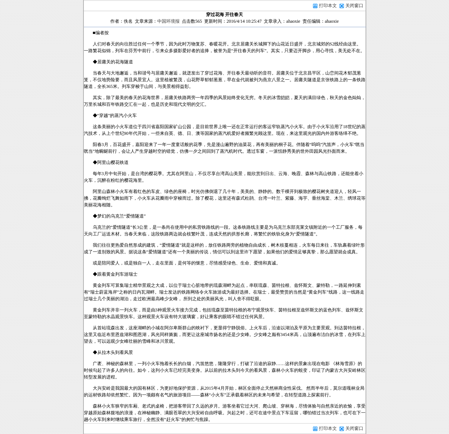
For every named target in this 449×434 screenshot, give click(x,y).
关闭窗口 (354, 5)
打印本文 (325, 5)
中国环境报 (168, 21)
